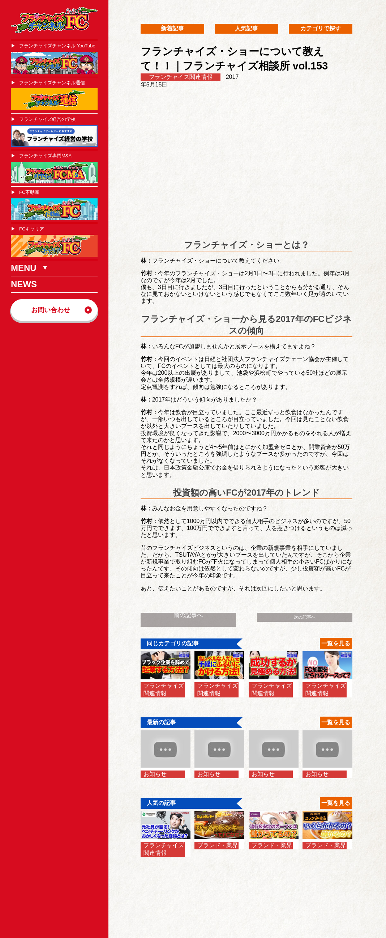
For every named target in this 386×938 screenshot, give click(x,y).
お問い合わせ (50, 310)
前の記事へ (188, 615)
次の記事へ (305, 617)
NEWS (24, 284)
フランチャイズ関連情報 (181, 77)
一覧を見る (335, 643)
